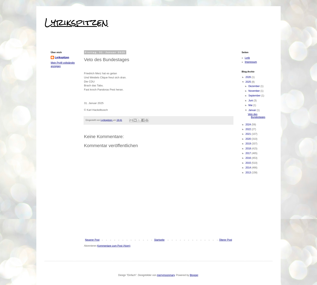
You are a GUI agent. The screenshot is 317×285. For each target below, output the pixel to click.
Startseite (159, 239)
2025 (249, 81)
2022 (249, 129)
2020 (249, 138)
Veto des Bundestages (256, 116)
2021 (249, 134)
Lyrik (247, 57)
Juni (251, 100)
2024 (249, 124)
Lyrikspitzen (76, 22)
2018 (249, 148)
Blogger (194, 275)
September (254, 95)
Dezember (254, 86)
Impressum (251, 62)
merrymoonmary (166, 275)
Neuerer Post (92, 239)
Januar (252, 110)
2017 (249, 153)
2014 (249, 167)
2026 (249, 77)
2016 (249, 158)
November (254, 90)
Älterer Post (225, 239)
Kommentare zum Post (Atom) (113, 245)
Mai (250, 105)
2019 (249, 143)
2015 (249, 162)
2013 (249, 172)
